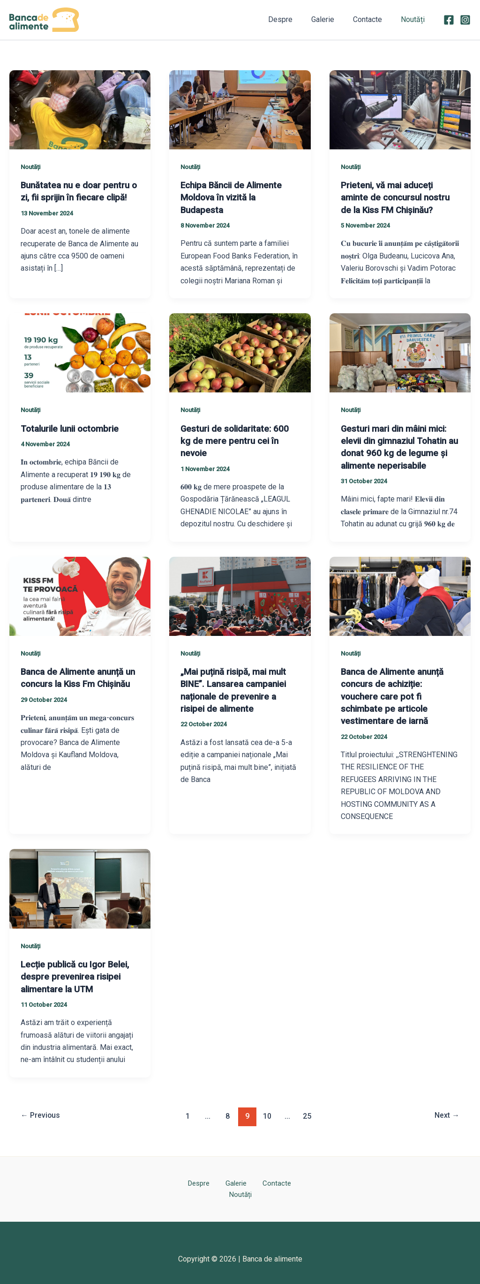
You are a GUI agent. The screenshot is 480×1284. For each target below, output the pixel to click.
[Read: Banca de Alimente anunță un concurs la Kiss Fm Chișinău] (79, 594)
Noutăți (415, 19)
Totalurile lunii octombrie (74, 428)
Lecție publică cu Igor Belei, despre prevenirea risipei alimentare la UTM (79, 975)
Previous (42, 1114)
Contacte (373, 19)
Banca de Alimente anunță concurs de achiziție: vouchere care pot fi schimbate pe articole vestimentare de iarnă (396, 695)
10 (267, 1114)
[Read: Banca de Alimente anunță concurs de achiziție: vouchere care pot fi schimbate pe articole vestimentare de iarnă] (400, 594)
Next (444, 1114)
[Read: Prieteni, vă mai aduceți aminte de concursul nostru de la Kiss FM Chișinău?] (400, 108)
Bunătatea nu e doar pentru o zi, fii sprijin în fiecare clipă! (78, 197)
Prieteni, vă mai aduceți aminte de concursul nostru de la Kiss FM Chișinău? (399, 197)
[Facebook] (448, 20)
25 (308, 1114)
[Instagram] (465, 20)
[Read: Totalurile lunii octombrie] (79, 351)
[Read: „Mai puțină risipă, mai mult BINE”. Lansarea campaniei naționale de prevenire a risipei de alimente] (239, 594)
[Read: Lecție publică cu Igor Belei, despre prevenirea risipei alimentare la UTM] (79, 886)
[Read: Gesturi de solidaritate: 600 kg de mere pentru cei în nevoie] (239, 351)
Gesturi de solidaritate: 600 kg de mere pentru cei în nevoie (238, 440)
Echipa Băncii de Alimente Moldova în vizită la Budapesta (235, 197)
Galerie (332, 19)
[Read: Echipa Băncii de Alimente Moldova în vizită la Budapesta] (239, 108)
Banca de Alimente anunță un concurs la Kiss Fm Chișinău (76, 683)
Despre (293, 19)
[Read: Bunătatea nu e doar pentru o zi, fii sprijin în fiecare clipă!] (79, 108)
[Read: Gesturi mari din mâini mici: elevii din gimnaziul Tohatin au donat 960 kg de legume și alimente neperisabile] (400, 351)
